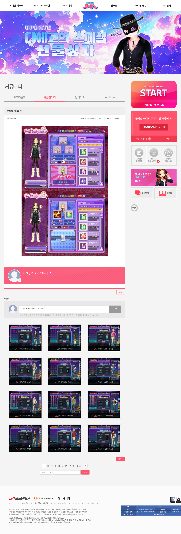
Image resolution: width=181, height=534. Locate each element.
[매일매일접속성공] (26, 348)
